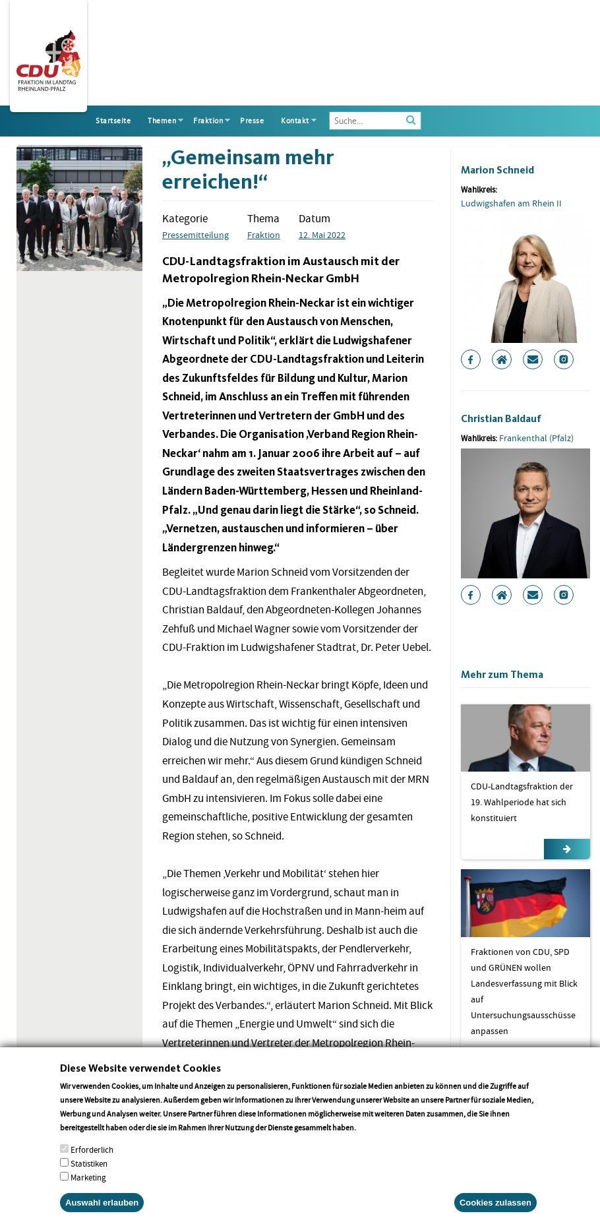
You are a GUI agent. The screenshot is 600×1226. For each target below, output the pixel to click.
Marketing (88, 1190)
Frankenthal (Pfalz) (536, 438)
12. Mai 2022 (322, 235)
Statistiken (89, 1176)
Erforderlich (92, 1162)
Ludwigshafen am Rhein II (511, 203)
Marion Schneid (497, 170)
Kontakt (295, 120)
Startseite (113, 120)
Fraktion (208, 120)
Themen (162, 120)
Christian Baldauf (501, 418)
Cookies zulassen (495, 1215)
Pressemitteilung (195, 235)
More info (375, 1140)
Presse (252, 120)
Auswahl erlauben (101, 1215)
